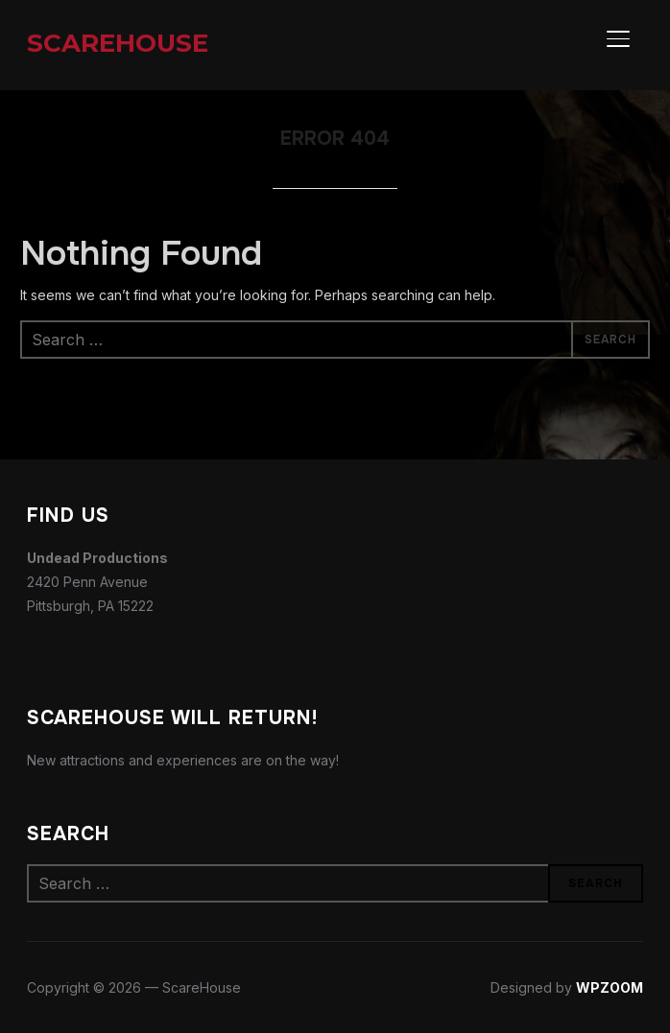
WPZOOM (609, 987)
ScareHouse (117, 43)
